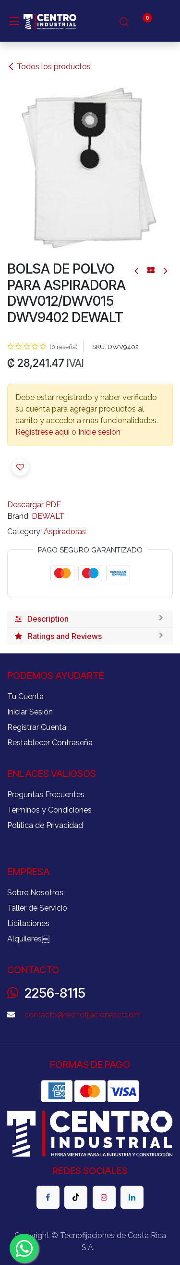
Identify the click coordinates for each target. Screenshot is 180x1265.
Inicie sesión (99, 432)
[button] (20, 467)
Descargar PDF (34, 504)
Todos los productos (49, 66)
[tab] (90, 619)
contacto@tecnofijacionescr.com (82, 1014)
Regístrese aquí (42, 432)
